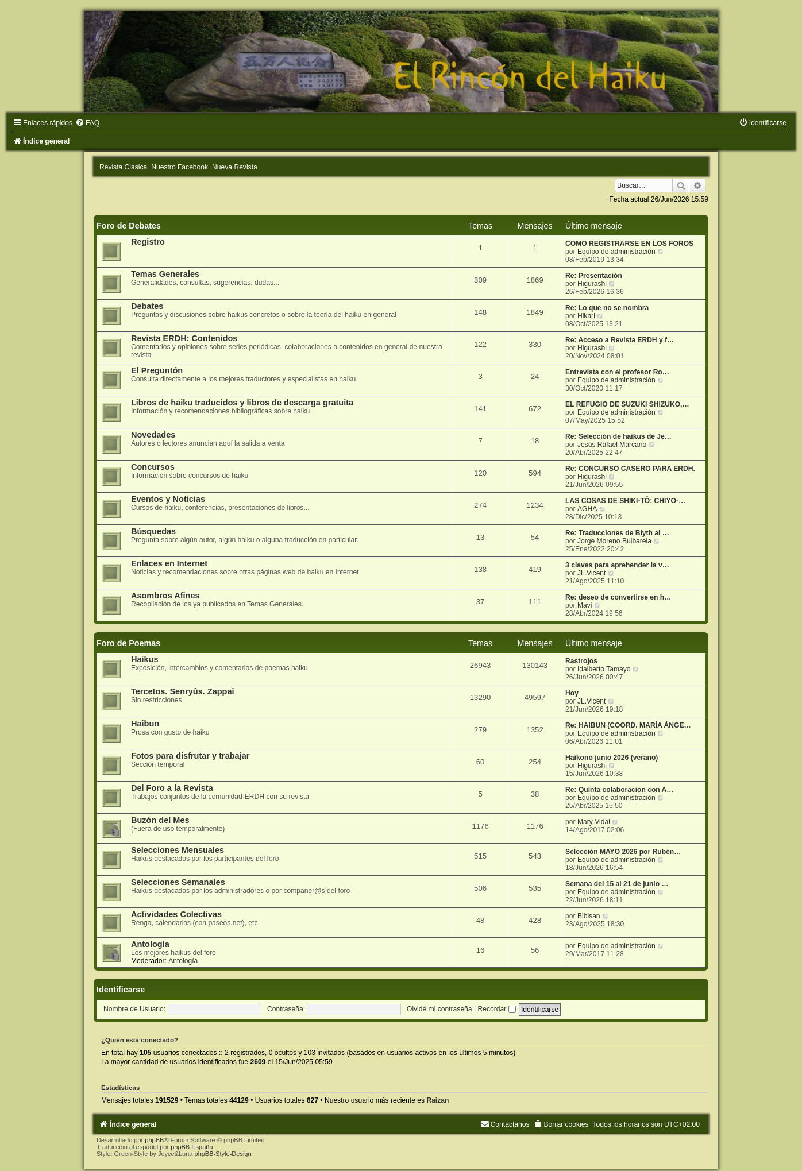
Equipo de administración (616, 252)
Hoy (572, 693)
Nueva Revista (234, 167)
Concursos (153, 467)
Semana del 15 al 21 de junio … (616, 884)
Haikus (145, 659)
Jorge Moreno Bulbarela (614, 541)
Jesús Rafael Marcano (611, 444)
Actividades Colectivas (176, 914)
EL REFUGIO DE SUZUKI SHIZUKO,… (627, 404)
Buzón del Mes (160, 820)
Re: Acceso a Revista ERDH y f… (619, 340)
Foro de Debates (129, 225)
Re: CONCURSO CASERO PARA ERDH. (630, 469)
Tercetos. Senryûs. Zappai (182, 691)
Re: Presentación (593, 276)
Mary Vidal (593, 822)
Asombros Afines (165, 595)
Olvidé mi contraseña (439, 1009)
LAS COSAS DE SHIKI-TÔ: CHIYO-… (625, 501)
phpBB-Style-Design (223, 1153)
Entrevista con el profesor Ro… (617, 372)
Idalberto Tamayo (604, 669)
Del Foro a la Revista (172, 788)
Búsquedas (153, 531)
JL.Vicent (591, 573)
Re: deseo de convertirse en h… (618, 597)
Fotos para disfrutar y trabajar (190, 755)
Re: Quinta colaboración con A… (619, 790)
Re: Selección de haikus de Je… (618, 436)
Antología (150, 944)
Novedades (153, 434)
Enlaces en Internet (169, 563)
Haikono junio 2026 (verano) (611, 757)
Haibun (145, 723)
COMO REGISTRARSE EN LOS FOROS (629, 243)
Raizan (437, 1100)
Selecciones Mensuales (177, 850)
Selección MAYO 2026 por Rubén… (623, 852)
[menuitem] (87, 123)
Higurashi (592, 284)
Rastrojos (581, 661)
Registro (148, 241)
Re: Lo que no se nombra (607, 308)
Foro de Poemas (128, 643)
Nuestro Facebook (179, 167)
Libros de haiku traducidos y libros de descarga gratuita (242, 402)
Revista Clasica (123, 167)
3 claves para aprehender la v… (617, 565)
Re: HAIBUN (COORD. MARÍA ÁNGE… (628, 725)
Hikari (586, 316)
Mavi (584, 605)
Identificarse (121, 989)
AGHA (587, 509)
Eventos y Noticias (168, 499)
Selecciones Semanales (178, 882)
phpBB (154, 1140)
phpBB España (192, 1146)
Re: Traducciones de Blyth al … (617, 533)
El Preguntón (157, 370)
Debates (147, 306)
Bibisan (588, 916)
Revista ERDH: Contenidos (184, 338)
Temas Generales (165, 274)
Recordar (496, 1009)
